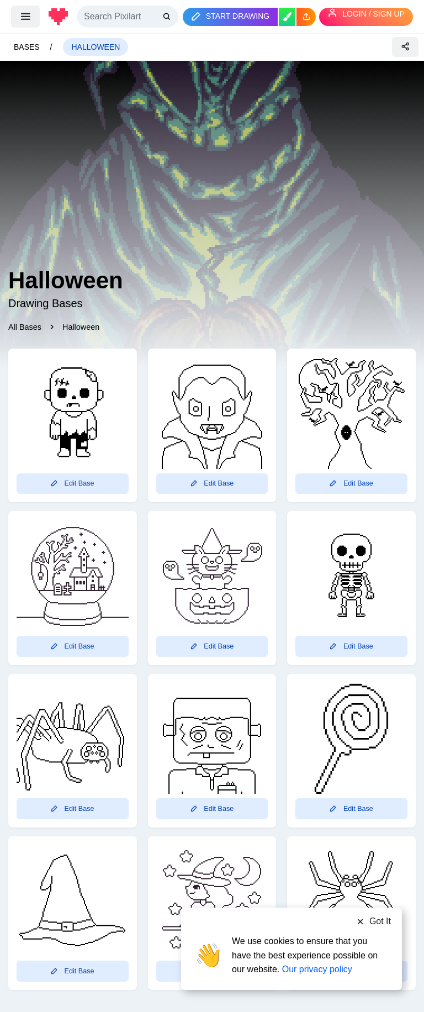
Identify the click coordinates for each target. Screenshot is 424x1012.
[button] (306, 17)
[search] (167, 16)
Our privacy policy (317, 969)
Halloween (95, 47)
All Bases (24, 327)
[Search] (127, 17)
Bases (28, 47)
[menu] (25, 17)
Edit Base (72, 483)
